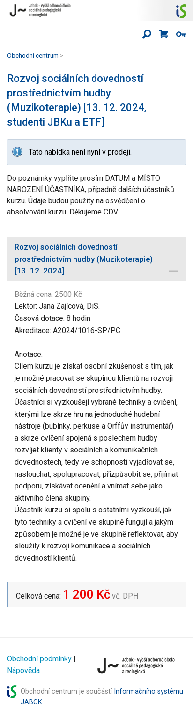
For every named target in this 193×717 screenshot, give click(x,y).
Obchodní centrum (33, 55)
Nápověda (23, 670)
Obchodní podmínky (39, 658)
